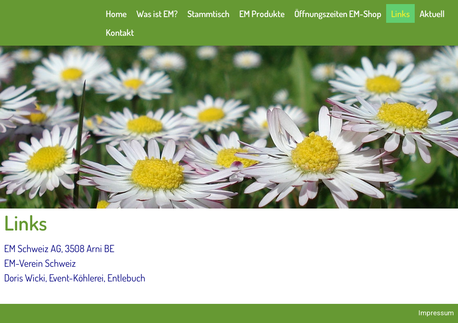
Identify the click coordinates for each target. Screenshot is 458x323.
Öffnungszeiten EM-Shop (337, 13)
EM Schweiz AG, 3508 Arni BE (59, 248)
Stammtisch (208, 13)
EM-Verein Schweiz (40, 263)
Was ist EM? (157, 13)
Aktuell (432, 13)
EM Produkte (262, 13)
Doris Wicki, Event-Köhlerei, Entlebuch (74, 277)
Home (116, 13)
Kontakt (120, 32)
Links (400, 13)
